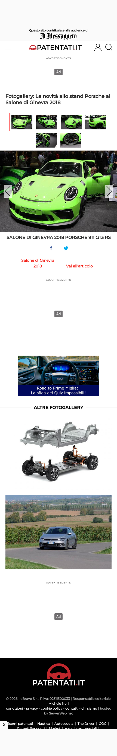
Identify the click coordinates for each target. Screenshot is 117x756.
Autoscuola (63, 724)
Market (54, 728)
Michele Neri (58, 703)
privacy (32, 708)
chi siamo (89, 708)
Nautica (43, 724)
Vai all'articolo (79, 266)
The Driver (86, 724)
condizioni (14, 708)
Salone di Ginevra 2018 (37, 263)
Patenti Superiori (31, 728)
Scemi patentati (20, 724)
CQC (102, 724)
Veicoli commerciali (81, 728)
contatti (71, 708)
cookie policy (51, 708)
